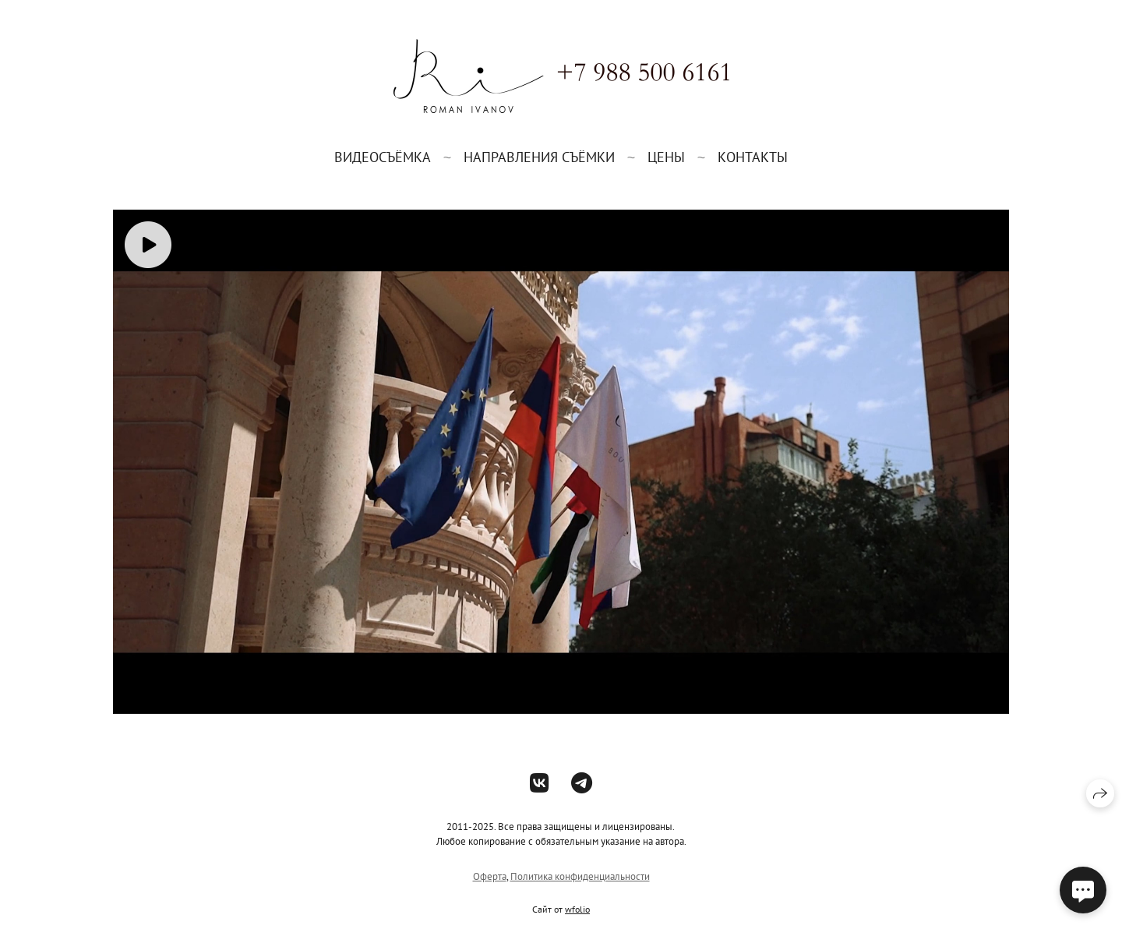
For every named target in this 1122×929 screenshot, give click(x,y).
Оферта (489, 876)
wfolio (577, 909)
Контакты (753, 157)
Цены (666, 157)
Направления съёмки (539, 157)
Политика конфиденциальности (580, 876)
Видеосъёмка (382, 157)
